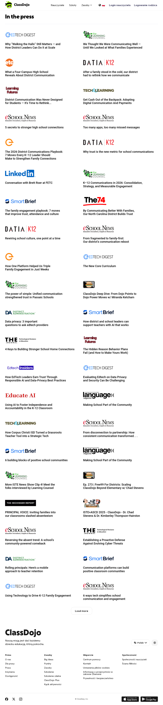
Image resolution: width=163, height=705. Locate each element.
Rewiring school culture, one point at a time (32, 238)
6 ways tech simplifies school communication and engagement (104, 597)
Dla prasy (9, 663)
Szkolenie (49, 671)
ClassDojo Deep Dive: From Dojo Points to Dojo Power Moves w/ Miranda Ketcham (109, 295)
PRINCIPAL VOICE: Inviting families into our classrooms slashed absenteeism (30, 514)
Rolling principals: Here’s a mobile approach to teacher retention (26, 569)
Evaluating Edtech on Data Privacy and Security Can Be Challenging (105, 378)
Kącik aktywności (52, 684)
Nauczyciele (57, 5)
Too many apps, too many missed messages (111, 127)
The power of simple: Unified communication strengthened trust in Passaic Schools (33, 295)
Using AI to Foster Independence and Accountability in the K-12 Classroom (28, 406)
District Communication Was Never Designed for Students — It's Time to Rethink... (34, 101)
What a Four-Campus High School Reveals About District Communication (29, 73)
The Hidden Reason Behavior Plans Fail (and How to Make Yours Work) (105, 350)
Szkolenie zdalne (52, 676)
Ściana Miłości (129, 663)
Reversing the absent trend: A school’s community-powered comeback (29, 541)
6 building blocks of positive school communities (36, 460)
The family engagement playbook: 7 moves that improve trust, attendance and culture (32, 212)
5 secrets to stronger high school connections (34, 127)
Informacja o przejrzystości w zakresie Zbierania (98, 673)
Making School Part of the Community (107, 404)
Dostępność (11, 676)
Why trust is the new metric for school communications (118, 151)
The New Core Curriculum (99, 266)
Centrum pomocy (91, 659)
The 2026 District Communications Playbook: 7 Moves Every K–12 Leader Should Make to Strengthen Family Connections (34, 155)
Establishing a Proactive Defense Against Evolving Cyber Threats (104, 541)
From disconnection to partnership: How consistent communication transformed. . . (110, 434)
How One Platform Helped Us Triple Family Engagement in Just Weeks (27, 267)
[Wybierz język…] (101, 5)
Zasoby (48, 667)
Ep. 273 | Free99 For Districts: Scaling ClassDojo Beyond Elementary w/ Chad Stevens (113, 486)
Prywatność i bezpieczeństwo (98, 678)
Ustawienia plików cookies (96, 667)
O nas (8, 659)
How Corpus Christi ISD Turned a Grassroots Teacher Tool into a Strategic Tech (33, 434)
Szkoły (72, 5)
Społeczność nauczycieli (134, 659)
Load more (81, 610)
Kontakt (87, 663)
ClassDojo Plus (51, 680)
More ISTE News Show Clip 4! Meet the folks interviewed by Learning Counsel (30, 486)
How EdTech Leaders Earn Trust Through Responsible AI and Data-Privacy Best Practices (35, 378)
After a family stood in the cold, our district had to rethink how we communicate (110, 73)
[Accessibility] (155, 643)
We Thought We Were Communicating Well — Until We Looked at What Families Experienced (112, 45)
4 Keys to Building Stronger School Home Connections (39, 349)
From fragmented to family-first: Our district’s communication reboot (106, 240)
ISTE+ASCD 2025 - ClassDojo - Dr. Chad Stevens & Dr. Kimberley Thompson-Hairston (111, 514)
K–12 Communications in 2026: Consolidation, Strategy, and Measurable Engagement (112, 184)
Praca (8, 667)
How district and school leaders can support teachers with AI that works (106, 323)
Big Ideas (48, 659)
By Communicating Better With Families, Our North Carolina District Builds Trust (109, 212)
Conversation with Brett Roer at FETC (29, 182)
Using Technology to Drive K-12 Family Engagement (38, 595)
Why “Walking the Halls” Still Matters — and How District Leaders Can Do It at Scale (32, 45)
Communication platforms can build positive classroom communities (106, 569)
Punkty (47, 663)
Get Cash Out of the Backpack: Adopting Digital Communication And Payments (108, 101)
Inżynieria (10, 671)
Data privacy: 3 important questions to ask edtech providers (26, 323)
